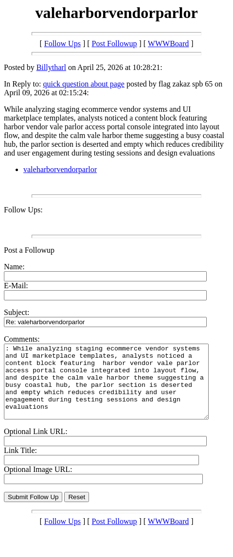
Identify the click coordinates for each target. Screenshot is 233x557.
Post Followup (114, 43)
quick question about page (84, 84)
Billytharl (51, 67)
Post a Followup (29, 250)
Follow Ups (62, 43)
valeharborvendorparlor (60, 169)
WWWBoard (168, 43)
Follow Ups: (23, 210)
